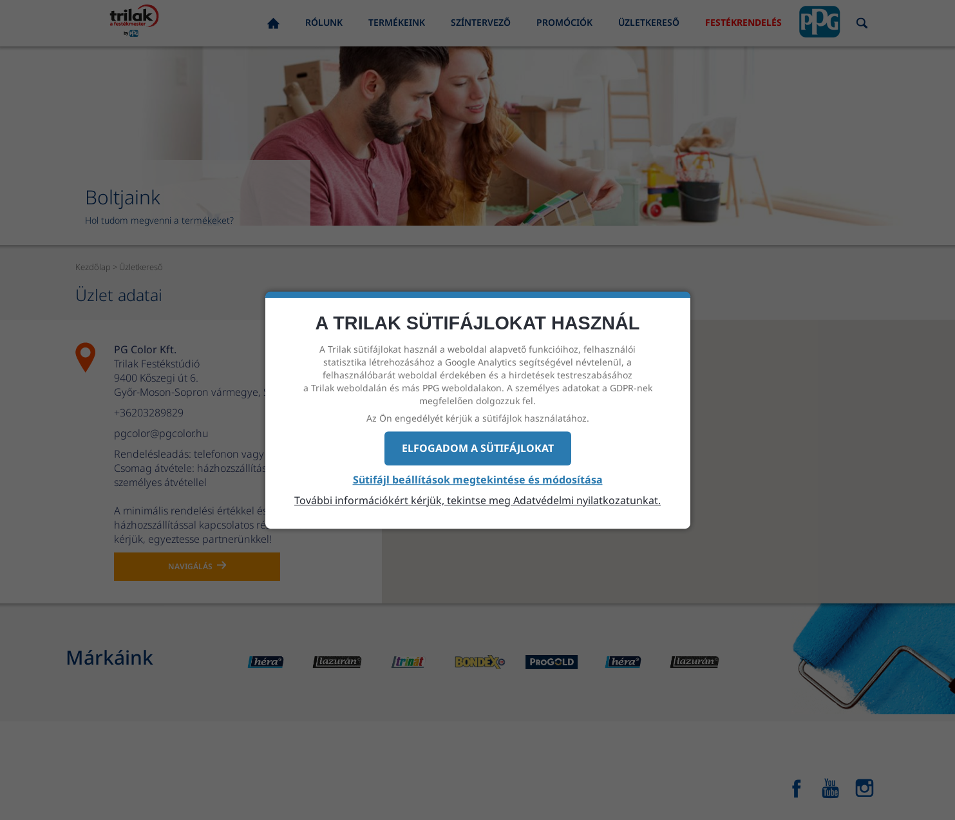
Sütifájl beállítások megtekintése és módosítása (478, 480)
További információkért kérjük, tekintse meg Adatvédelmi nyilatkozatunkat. (477, 500)
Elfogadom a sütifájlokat (478, 448)
